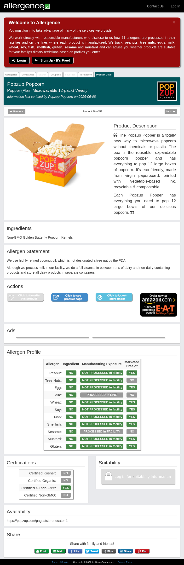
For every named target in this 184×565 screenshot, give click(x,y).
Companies (28, 74)
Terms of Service (61, 562)
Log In (175, 6)
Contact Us (155, 6)
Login (19, 60)
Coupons (56, 74)
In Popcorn (86, 74)
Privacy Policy (125, 562)
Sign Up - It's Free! (52, 60)
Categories (11, 74)
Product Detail (104, 74)
